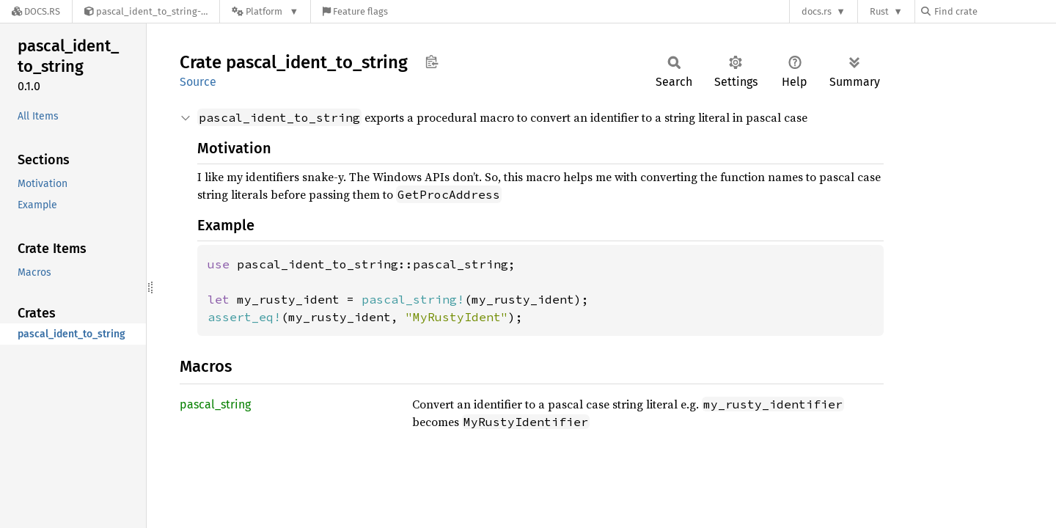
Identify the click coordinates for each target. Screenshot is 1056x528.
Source (198, 82)
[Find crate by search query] (994, 11)
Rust (879, 11)
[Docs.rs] (36, 11)
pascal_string (215, 404)
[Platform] (265, 11)
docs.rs (817, 11)
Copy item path (431, 61)
